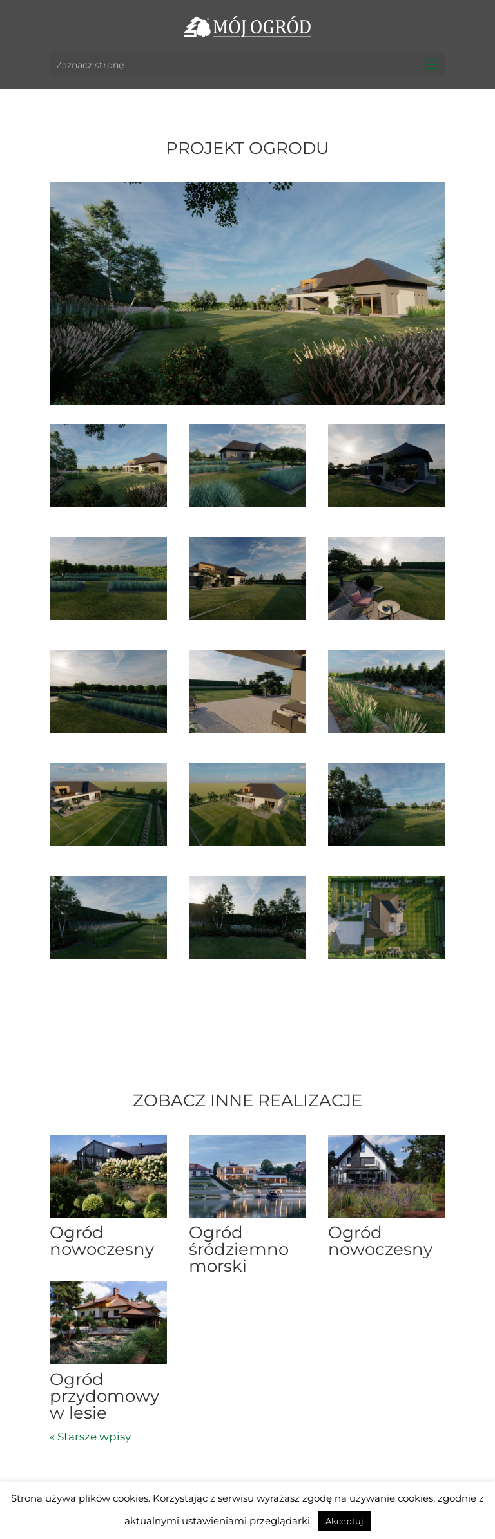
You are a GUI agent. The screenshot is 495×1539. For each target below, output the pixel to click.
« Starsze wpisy (90, 1436)
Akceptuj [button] (344, 1521)
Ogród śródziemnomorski (239, 1249)
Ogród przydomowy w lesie (104, 1396)
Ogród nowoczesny (102, 1241)
